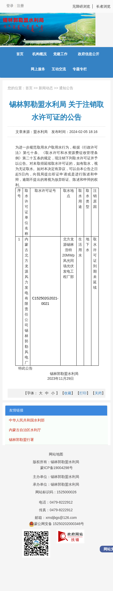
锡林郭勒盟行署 (21, 440)
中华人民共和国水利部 (27, 420)
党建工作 (60, 54)
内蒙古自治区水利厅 (25, 430)
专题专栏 (80, 69)
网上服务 (38, 69)
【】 (68, 393)
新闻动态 (46, 88)
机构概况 (39, 54)
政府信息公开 (88, 54)
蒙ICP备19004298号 (56, 468)
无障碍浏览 (81, 6)
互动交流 (59, 69)
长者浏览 (103, 6)
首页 (19, 54)
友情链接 (16, 410)
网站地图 (56, 454)
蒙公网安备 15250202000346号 (56, 524)
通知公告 (66, 88)
